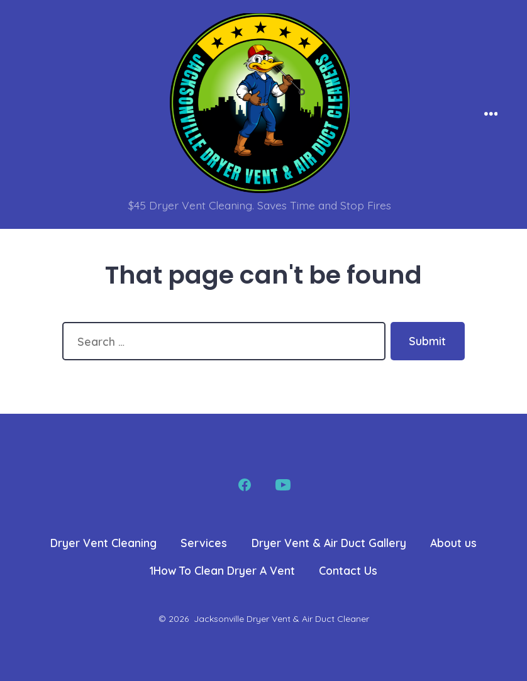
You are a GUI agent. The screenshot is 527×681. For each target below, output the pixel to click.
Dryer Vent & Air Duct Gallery (329, 543)
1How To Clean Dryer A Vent (222, 570)
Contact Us (348, 570)
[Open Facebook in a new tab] (244, 484)
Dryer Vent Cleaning (103, 543)
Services (203, 543)
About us (453, 543)
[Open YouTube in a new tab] (283, 484)
